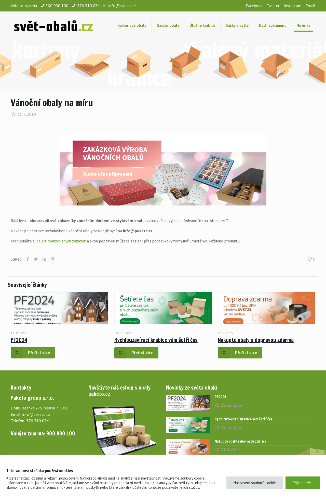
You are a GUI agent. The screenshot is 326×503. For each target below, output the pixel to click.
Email (310, 5)
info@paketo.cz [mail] (122, 5)
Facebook (254, 5)
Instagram (292, 5)
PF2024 (19, 340)
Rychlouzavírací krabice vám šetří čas (156, 340)
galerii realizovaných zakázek (61, 240)
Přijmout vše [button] (303, 482)
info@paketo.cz (36, 414)
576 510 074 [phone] (88, 5)
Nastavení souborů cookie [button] (255, 482)
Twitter (273, 5)
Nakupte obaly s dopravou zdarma (256, 340)
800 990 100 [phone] (57, 5)
